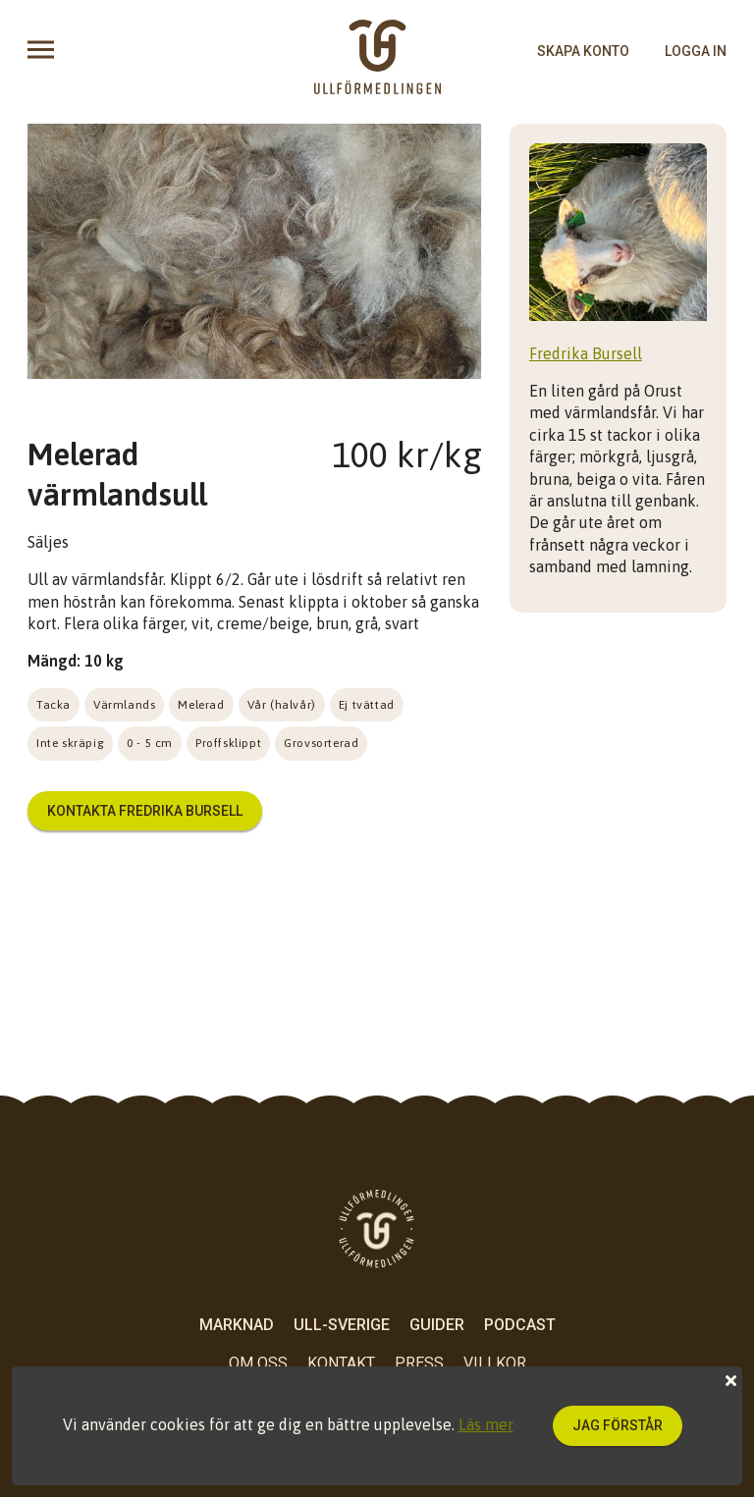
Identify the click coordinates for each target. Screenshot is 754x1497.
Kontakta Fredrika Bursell (144, 811)
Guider (436, 1324)
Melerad (201, 705)
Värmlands (124, 705)
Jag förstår (617, 1425)
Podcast (520, 1324)
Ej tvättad (367, 705)
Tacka (53, 705)
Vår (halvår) (281, 705)
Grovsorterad (321, 743)
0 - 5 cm (150, 743)
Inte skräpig (70, 743)
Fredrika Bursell (585, 353)
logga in (696, 51)
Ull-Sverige (342, 1324)
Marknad (236, 1324)
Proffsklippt (228, 743)
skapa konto (583, 51)
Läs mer (485, 1424)
